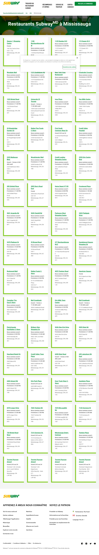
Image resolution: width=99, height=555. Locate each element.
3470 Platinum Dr (13, 242)
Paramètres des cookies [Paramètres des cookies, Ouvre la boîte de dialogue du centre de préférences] (69, 67)
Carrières (29, 530)
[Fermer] (77, 58)
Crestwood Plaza (85, 186)
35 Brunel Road (36, 242)
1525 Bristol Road (13, 99)
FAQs (29, 543)
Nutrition (29, 511)
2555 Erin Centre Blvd (85, 158)
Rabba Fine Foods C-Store (37, 129)
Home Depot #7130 (61, 186)
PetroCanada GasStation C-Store (13, 328)
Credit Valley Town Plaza (37, 355)
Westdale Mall (12, 72)
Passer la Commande (85, 4)
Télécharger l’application (11, 519)
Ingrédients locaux (32, 515)
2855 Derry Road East (37, 187)
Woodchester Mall (37, 157)
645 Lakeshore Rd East (85, 355)
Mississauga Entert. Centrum (62, 434)
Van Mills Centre (84, 99)
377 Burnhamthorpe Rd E (62, 243)
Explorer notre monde (10, 530)
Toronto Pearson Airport (12, 461)
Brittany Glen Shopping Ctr (35, 328)
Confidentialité (7, 543)
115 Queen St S (84, 41)
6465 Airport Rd (12, 381)
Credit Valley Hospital (83, 129)
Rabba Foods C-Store (36, 272)
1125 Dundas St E (61, 41)
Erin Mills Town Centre (60, 301)
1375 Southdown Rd (38, 72)
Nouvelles (6, 526)
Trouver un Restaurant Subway (29, 6)
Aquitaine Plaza (84, 381)
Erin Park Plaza (36, 381)
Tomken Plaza (84, 433)
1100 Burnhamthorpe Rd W (37, 43)
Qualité (28, 519)
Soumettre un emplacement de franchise (60, 523)
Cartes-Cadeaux (70, 6)
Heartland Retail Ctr (14, 354)
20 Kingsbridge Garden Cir (12, 129)
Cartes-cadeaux (8, 515)
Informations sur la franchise (59, 515)
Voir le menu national (10, 511)
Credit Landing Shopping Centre (61, 158)
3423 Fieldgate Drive (84, 214)
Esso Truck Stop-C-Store (61, 382)
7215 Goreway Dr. (37, 433)
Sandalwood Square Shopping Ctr (86, 243)
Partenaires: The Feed (82, 511)
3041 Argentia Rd (13, 213)
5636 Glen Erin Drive (62, 327)
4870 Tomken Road (61, 271)
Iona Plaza (58, 99)
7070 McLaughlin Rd (61, 409)
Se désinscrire (37, 543)
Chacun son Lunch (32, 526)
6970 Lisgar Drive (13, 408)
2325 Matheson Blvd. (12, 158)
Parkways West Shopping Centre (61, 214)
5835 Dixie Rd (83, 327)
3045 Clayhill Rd (36, 213)
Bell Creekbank (36, 300)
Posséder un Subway (56, 511)
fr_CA (78, 519)
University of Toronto (35, 100)
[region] (50, 63)
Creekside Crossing (86, 72)
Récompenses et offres (47, 6)
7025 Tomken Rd (37, 408)
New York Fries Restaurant (60, 74)
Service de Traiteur (59, 6)
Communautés (31, 522)
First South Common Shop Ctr (61, 129)
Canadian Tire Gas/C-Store (12, 301)
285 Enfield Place (13, 186)
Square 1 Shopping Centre (13, 42)
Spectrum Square (85, 271)
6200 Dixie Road (60, 354)
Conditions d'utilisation (19, 543)
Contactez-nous (8, 533)
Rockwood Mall (12, 271)
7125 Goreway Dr (85, 408)
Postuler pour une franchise (59, 519)
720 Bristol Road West (12, 434)
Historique (6, 522)
